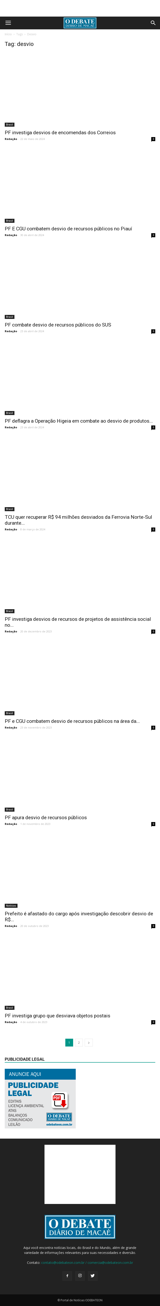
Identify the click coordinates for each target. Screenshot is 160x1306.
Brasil (9, 124)
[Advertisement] (80, 8)
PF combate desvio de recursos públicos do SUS (58, 325)
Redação (11, 139)
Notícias (11, 905)
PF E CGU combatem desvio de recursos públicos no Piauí (68, 229)
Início (8, 34)
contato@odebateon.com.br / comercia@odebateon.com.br (87, 1262)
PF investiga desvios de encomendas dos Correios (60, 132)
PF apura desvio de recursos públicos (46, 817)
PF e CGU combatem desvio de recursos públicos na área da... (72, 721)
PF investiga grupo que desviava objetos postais (57, 1016)
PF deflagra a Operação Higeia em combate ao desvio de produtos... (79, 421)
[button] (153, 23)
